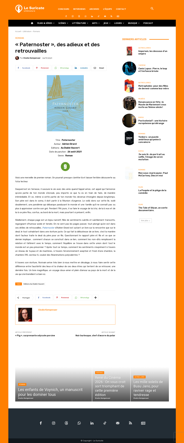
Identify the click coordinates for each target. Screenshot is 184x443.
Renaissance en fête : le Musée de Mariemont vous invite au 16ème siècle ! (152, 104)
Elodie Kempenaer (32, 58)
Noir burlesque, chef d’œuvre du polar (95, 335)
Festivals (99, 372)
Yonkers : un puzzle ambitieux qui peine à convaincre (149, 139)
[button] (152, 9)
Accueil (18, 31)
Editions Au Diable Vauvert (34, 284)
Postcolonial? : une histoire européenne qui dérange (152, 122)
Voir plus (145, 220)
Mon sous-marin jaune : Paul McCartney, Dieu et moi (153, 174)
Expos (141, 117)
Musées (141, 99)
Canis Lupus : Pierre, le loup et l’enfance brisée (152, 69)
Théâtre (142, 65)
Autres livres (144, 48)
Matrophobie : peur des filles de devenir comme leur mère (153, 87)
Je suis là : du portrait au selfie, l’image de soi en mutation (151, 157)
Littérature (27, 31)
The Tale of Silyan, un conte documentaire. (152, 209)
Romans (36, 31)
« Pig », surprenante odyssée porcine (35, 335)
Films (140, 187)
